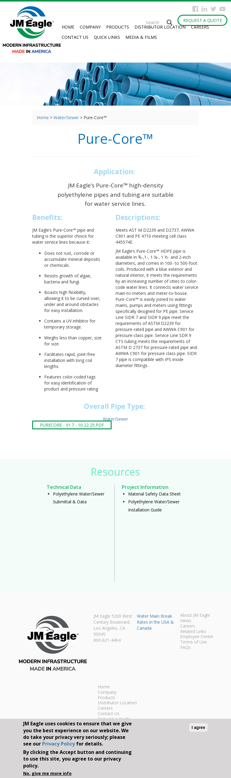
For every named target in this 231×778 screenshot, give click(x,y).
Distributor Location (160, 27)
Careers (200, 27)
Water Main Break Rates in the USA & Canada (155, 622)
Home (68, 27)
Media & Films (141, 37)
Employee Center (197, 636)
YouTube (222, 9)
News (185, 621)
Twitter (213, 9)
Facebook (195, 9)
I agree (198, 727)
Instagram (204, 9)
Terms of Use (193, 642)
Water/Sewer (66, 117)
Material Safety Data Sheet (154, 494)
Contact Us (75, 37)
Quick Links (107, 37)
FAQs (185, 647)
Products (117, 27)
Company (90, 27)
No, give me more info (47, 773)
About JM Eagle (195, 615)
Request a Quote (202, 20)
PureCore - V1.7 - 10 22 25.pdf (72, 425)
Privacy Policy (58, 743)
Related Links (193, 631)
